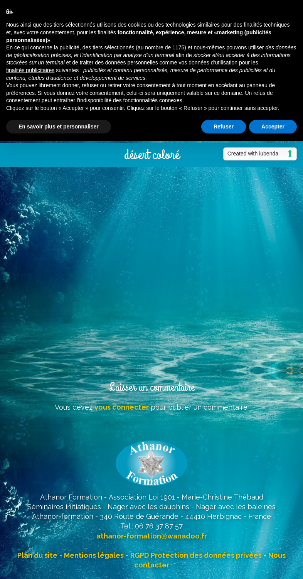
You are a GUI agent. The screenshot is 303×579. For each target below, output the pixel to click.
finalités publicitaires (30, 70)
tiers (98, 47)
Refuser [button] (224, 126)
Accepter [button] (272, 126)
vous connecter (121, 407)
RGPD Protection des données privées (196, 555)
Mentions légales (94, 555)
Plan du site (37, 555)
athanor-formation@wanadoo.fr (151, 536)
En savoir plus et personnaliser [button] (59, 126)
